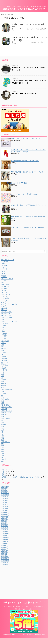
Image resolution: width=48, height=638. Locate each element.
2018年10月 (5, 487)
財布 (2, 444)
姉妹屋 (3, 368)
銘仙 (2, 451)
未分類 (3, 393)
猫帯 (42, 29)
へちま (3, 275)
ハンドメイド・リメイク (9, 304)
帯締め (3, 385)
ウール (3, 282)
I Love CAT (25, 42)
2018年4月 (4, 489)
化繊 (2, 345)
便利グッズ (5, 341)
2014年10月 (5, 561)
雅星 (2, 453)
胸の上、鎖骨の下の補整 (19, 183)
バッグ (3, 306)
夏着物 (3, 364)
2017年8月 (4, 498)
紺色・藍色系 (5, 418)
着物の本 (4, 409)
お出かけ (4, 263)
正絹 (2, 397)
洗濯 (2, 401)
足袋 (2, 447)
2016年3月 (4, 528)
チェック (4, 296)
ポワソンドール (6, 315)
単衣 (2, 354)
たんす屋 (4, 269)
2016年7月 (4, 520)
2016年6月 (4, 522)
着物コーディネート (8, 413)
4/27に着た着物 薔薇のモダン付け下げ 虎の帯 (27, 172)
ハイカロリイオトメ (35, 29)
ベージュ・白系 (6, 312)
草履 (2, 430)
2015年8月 (4, 541)
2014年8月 (4, 564)
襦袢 (2, 440)
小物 (2, 372)
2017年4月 (4, 504)
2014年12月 (5, 557)
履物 (2, 376)
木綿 (2, 391)
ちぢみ (3, 273)
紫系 (2, 416)
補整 (2, 436)
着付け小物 (5, 405)
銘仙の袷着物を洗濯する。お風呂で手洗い (25, 161)
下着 (2, 327)
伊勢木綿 (4, 333)
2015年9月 (4, 539)
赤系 (2, 445)
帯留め (3, 383)
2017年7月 (4, 500)
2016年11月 (5, 514)
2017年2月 (4, 508)
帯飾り (3, 387)
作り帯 (3, 337)
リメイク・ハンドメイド (9, 321)
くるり (3, 267)
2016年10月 (5, 516)
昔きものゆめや (6, 389)
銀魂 (2, 449)
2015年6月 (4, 545)
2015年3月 (4, 551)
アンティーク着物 (7, 279)
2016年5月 (4, 524)
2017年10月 (5, 495)
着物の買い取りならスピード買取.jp (24, 609)
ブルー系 (4, 310)
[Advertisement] (16, 580)
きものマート (5, 265)
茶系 (2, 428)
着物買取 (4, 414)
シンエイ (4, 292)
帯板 (2, 381)
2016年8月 (4, 518)
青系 (2, 455)
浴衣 (2, 403)
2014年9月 (4, 563)
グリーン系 (5, 286)
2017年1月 (4, 510)
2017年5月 (4, 502)
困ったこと (5, 362)
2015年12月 (5, 533)
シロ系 (3, 290)
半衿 (2, 350)
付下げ (3, 331)
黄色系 (3, 459)
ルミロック (5, 323)
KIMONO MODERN (7, 260)
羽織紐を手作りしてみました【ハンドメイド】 (26, 138)
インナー (4, 281)
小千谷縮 (4, 370)
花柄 (2, 426)
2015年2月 (4, 553)
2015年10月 (5, 537)
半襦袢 (3, 352)
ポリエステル (5, 314)
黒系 (2, 461)
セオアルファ (5, 294)
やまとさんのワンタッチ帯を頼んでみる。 (25, 194)
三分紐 (3, 325)
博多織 (3, 356)
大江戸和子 (5, 366)
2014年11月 (5, 559)
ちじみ (3, 271)
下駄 (2, 329)
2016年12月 (5, 512)
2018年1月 (4, 491)
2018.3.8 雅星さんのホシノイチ (24, 94)
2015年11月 (5, 535)
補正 (2, 438)
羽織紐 (3, 424)
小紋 (2, 374)
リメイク (4, 319)
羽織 (2, 422)
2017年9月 (4, 497)
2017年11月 (5, 493)
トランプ (4, 300)
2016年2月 (4, 530)
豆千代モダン (5, 442)
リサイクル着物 (6, 317)
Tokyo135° (4, 261)
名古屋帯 (4, 358)
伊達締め (4, 335)
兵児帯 (3, 343)
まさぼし (4, 277)
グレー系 (4, 288)
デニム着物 (5, 298)
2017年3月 (4, 506)
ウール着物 (5, 284)
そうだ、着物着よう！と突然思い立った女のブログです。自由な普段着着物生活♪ (24, 606)
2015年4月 (4, 549)
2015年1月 (4, 555)
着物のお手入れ (6, 407)
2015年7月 (4, 543)
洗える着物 (5, 399)
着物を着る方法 (6, 411)
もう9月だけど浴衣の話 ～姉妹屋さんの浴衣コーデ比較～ (20, 477)
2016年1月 (4, 531)
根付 (2, 395)
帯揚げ (3, 380)
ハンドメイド (5, 302)
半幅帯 (3, 347)
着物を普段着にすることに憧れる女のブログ (24, 9)
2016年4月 (4, 526)
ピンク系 (4, 308)
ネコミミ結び (25, 29)
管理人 (3, 469)
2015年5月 (4, 547)
